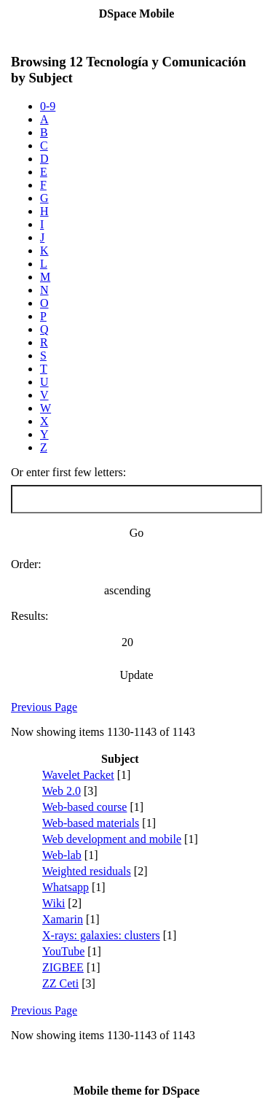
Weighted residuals (86, 871)
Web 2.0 (61, 791)
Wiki (53, 903)
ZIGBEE (63, 967)
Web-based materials (90, 823)
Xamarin (62, 919)
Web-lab (62, 855)
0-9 (47, 106)
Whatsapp (65, 887)
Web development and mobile (111, 839)
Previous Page (44, 707)
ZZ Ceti (60, 983)
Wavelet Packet (78, 775)
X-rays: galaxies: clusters (101, 935)
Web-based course (84, 807)
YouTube (63, 951)
